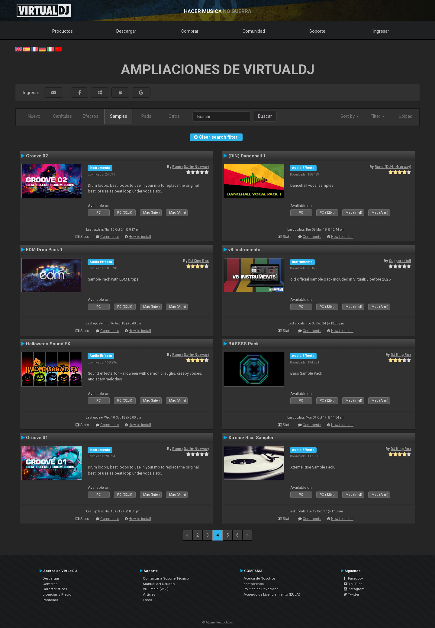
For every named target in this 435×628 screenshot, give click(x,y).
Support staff (400, 261)
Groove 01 (37, 437)
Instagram (354, 589)
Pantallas (50, 600)
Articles (149, 594)
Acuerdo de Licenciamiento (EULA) (271, 594)
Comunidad (254, 31)
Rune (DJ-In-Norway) (190, 167)
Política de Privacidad (261, 589)
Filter (378, 116)
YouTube (353, 584)
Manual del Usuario (159, 584)
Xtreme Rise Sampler (251, 437)
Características (55, 589)
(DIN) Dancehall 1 (247, 156)
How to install (140, 237)
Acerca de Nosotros (259, 578)
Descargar (126, 31)
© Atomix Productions (217, 622)
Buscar (265, 116)
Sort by (349, 116)
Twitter (351, 594)
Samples (118, 116)
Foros (147, 600)
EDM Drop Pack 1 (44, 249)
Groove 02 (37, 156)
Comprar (189, 31)
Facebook (353, 578)
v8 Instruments (244, 249)
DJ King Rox (198, 261)
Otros (174, 116)
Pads (146, 116)
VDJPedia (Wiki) (156, 589)
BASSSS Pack (243, 344)
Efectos (90, 116)
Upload (405, 116)
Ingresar (381, 31)
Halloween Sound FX (48, 344)
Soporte (317, 31)
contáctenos (253, 584)
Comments (109, 237)
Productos (62, 31)
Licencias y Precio (57, 594)
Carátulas (62, 116)
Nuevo (34, 116)
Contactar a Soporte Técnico (166, 578)
